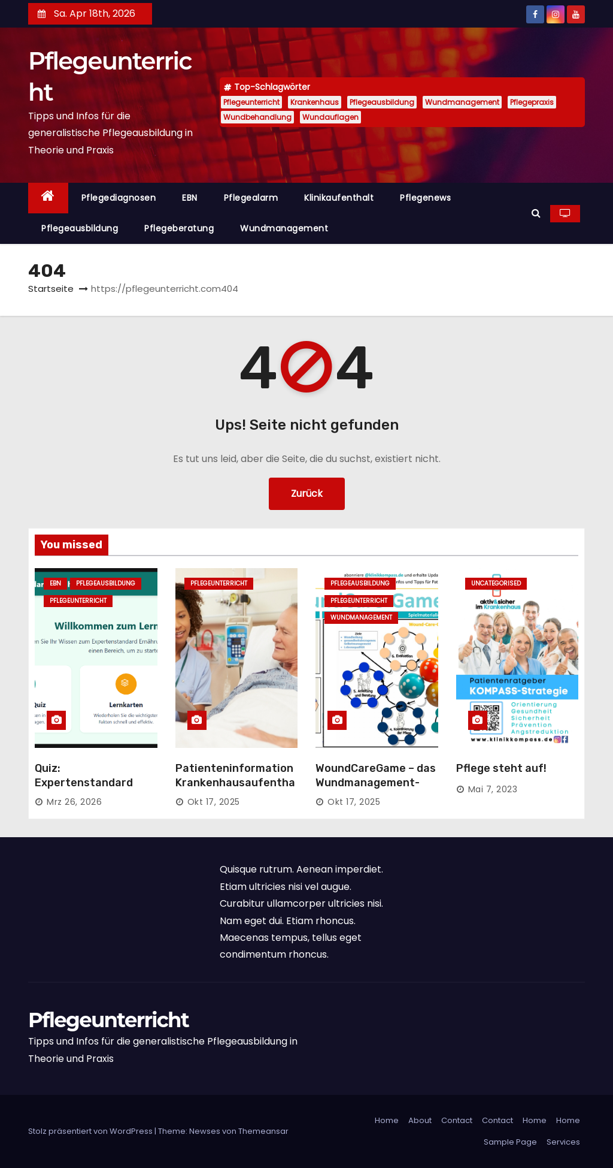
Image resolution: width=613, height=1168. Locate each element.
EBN (190, 198)
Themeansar (263, 1131)
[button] (536, 213)
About (420, 1120)
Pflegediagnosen (118, 198)
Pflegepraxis (532, 102)
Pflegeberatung (179, 228)
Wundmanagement (462, 102)
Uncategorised (496, 583)
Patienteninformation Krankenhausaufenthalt (235, 783)
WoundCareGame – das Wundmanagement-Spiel (375, 783)
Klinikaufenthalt (339, 198)
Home (387, 1120)
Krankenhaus (314, 102)
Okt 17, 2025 (213, 802)
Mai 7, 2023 (493, 789)
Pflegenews (425, 198)
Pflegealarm (251, 198)
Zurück (307, 493)
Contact (456, 1120)
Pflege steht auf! (501, 768)
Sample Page (510, 1142)
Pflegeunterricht (251, 102)
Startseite (51, 288)
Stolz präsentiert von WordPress (91, 1131)
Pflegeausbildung (382, 102)
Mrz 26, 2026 (74, 802)
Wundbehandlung (257, 117)
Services (563, 1142)
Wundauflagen (330, 117)
